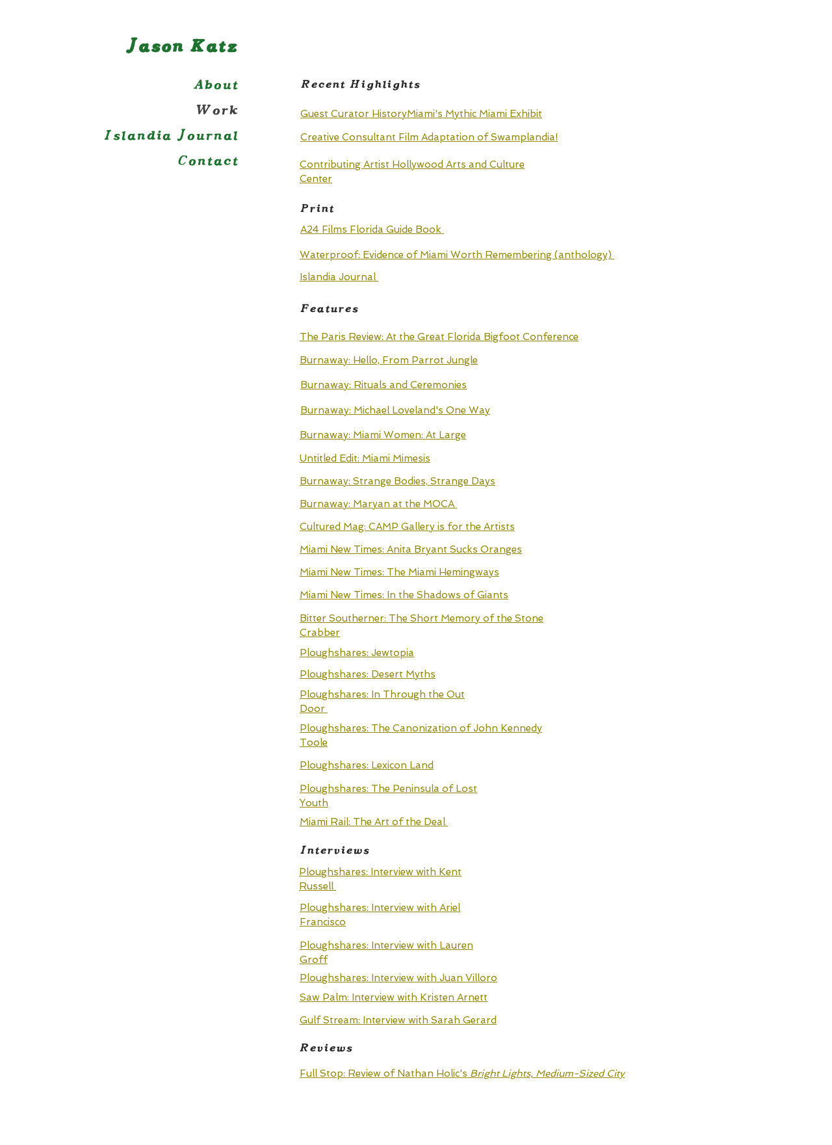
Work (217, 110)
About (215, 84)
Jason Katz (175, 46)
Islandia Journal (171, 135)
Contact (208, 160)
